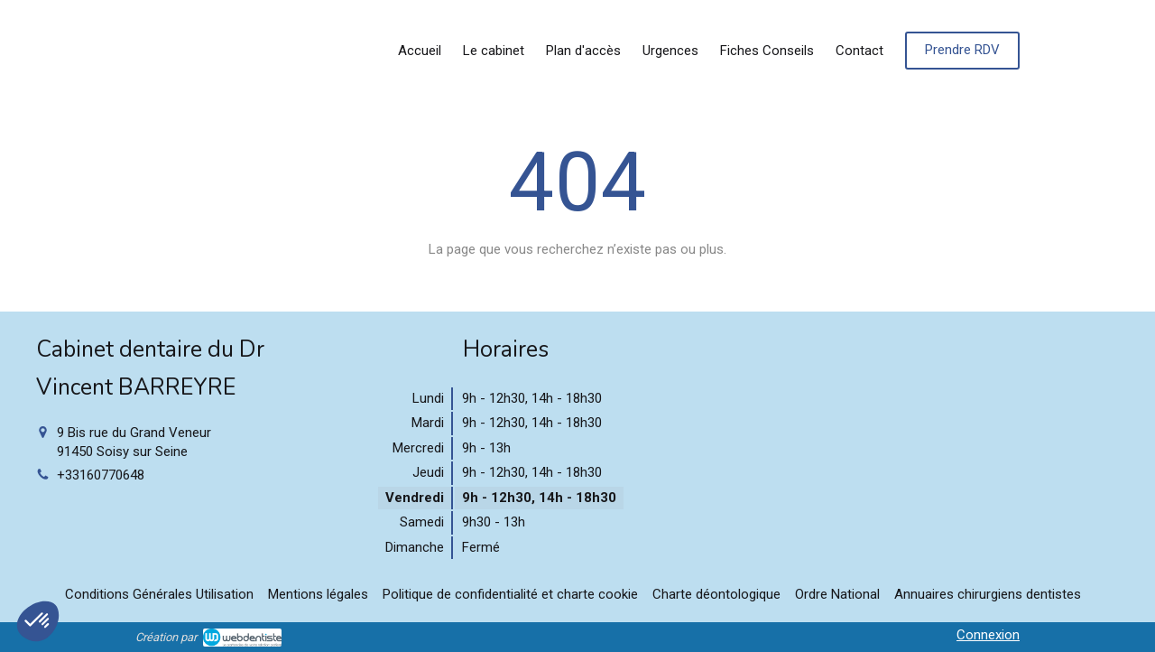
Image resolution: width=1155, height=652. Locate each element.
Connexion (988, 635)
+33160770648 (100, 475)
